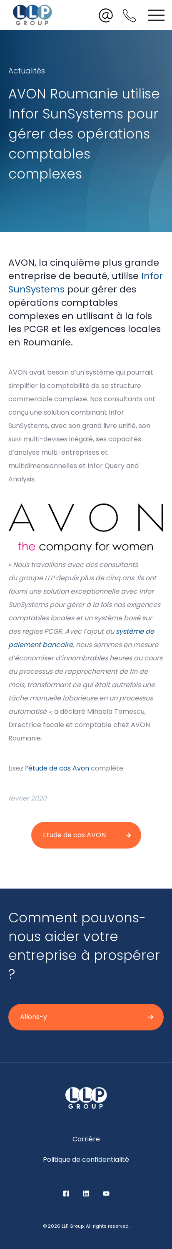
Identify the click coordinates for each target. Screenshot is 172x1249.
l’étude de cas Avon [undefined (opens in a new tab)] (57, 768)
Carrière (86, 1139)
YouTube (106, 1193)
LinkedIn (86, 1193)
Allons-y (33, 1017)
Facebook (66, 1193)
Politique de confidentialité (86, 1159)
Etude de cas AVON (74, 835)
